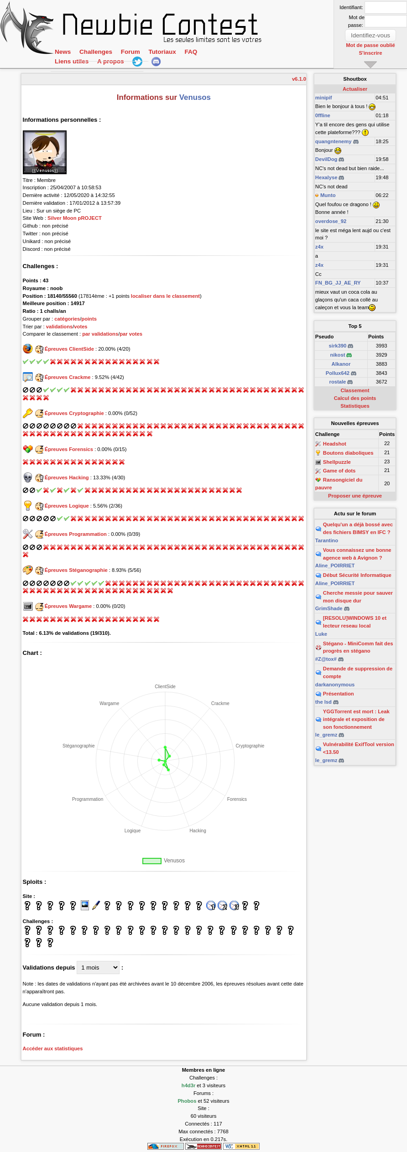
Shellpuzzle (337, 462)
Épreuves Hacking (67, 477)
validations (59, 326)
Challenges (95, 52)
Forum (130, 52)
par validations (100, 334)
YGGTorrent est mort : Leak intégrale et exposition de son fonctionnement (356, 719)
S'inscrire (370, 52)
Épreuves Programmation (76, 534)
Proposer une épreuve (355, 495)
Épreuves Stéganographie (76, 570)
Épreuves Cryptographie (74, 413)
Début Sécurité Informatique (357, 575)
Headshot (334, 443)
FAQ (190, 52)
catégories (67, 319)
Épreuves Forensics (69, 449)
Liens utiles (72, 62)
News (63, 52)
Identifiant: (351, 7)
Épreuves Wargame (68, 606)
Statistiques (354, 406)
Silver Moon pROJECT (74, 218)
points (89, 319)
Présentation (338, 693)
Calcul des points (355, 398)
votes (80, 326)
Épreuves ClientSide (69, 349)
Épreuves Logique (67, 506)
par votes (131, 334)
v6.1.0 (299, 79)
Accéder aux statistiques (53, 1048)
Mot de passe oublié (370, 45)
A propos (110, 62)
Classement (355, 390)
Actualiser (355, 89)
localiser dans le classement (165, 296)
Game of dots (339, 471)
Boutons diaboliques (348, 453)
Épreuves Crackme (68, 377)
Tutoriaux (162, 52)
